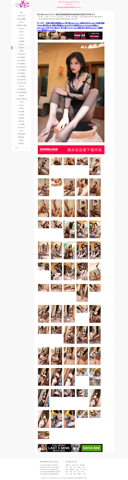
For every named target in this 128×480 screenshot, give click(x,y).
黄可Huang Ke (91, 28)
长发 (67, 467)
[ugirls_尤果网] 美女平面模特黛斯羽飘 (49, 474)
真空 (81, 16)
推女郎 (70, 478)
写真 (75, 471)
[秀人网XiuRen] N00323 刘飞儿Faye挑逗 (49, 467)
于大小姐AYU (55, 28)
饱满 (56, 19)
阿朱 (76, 19)
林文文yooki (90, 23)
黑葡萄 (79, 474)
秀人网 (68, 16)
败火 (73, 19)
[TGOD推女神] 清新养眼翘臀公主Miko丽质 (50, 471)
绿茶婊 (85, 16)
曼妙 (75, 474)
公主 (81, 469)
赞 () (41, 16)
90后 (79, 471)
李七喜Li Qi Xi (66, 28)
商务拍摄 (82, 465)
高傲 (44, 19)
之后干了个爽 (75, 465)
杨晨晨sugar (60, 23)
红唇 (89, 16)
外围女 (96, 16)
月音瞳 (98, 23)
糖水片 (69, 19)
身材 (53, 19)
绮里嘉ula (60, 25)
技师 (59, 19)
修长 (65, 19)
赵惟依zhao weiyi (80, 25)
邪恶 (62, 19)
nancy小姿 (45, 28)
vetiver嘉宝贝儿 (79, 28)
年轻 (75, 467)
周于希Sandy (70, 23)
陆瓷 (54, 25)
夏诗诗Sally (47, 25)
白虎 (92, 16)
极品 (50, 19)
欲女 (67, 474)
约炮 (41, 19)
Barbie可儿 (68, 25)
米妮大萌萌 (50, 23)
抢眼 (71, 474)
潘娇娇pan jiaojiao (49, 30)
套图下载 (68, 465)
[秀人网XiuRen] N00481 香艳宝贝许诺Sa (49, 469)
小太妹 (84, 474)
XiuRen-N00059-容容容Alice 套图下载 (49, 465)
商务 (47, 19)
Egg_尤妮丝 (80, 23)
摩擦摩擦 (72, 469)
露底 (99, 16)
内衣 (83, 467)
